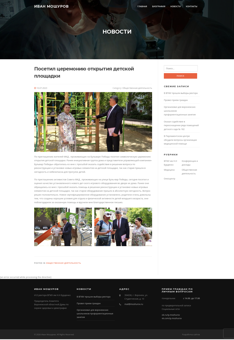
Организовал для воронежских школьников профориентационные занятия (95, 314)
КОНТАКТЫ (191, 6)
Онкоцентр (169, 179)
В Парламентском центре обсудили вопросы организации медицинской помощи (180, 141)
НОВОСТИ (175, 6)
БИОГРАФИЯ (158, 6)
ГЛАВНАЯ (142, 6)
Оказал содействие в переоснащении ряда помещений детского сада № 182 (181, 126)
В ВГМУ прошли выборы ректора (181, 94)
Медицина (169, 170)
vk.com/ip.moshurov (172, 319)
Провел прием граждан (176, 101)
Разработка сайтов (191, 335)
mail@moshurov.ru (133, 304)
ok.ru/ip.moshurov (171, 315)
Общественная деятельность (137, 88)
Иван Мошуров (51, 6)
